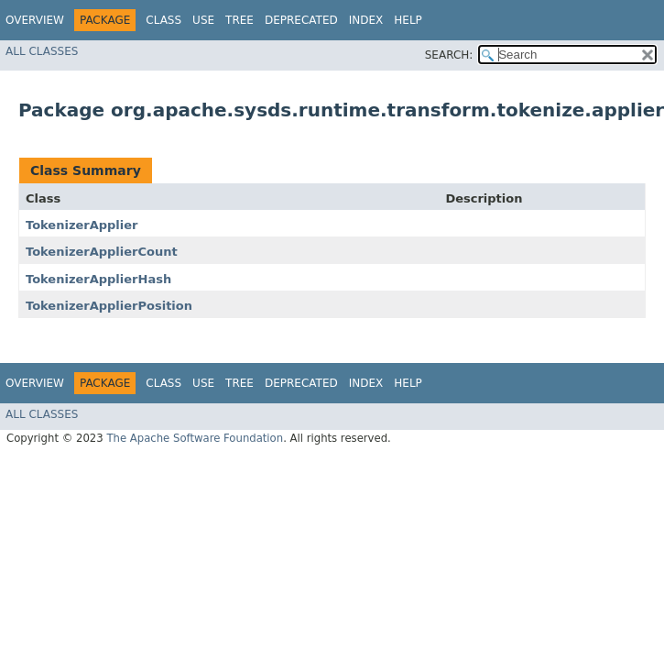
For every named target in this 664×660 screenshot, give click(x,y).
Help (408, 20)
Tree (239, 20)
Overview (34, 20)
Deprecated (301, 20)
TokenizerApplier (82, 225)
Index (366, 20)
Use (203, 20)
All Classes (41, 51)
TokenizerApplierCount (102, 251)
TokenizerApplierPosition (109, 306)
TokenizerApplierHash (98, 279)
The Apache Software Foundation (194, 438)
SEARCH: (449, 55)
